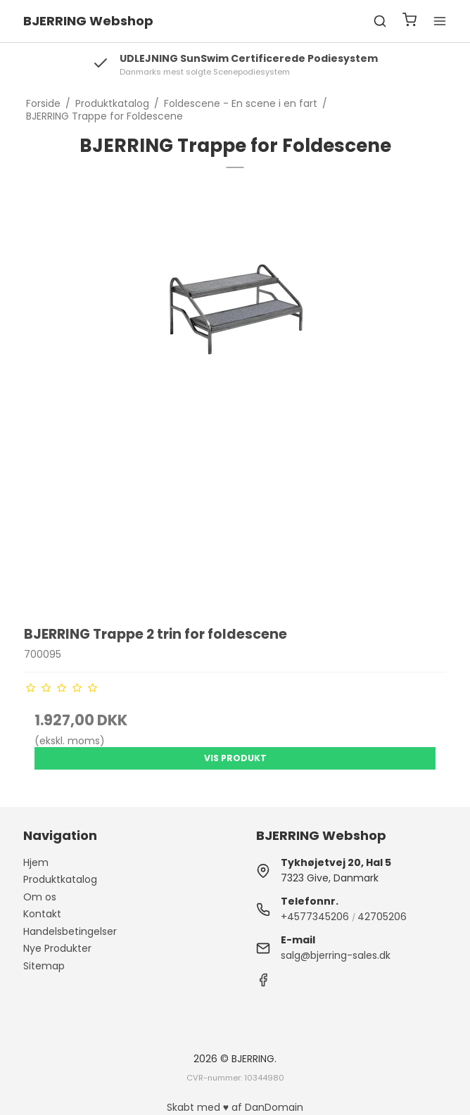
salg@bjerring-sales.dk (335, 955)
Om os (39, 897)
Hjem (36, 862)
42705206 (382, 917)
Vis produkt (235, 758)
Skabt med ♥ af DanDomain (235, 1107)
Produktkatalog (60, 879)
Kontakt (42, 914)
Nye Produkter (57, 948)
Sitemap (44, 966)
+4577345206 (315, 917)
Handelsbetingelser (70, 931)
